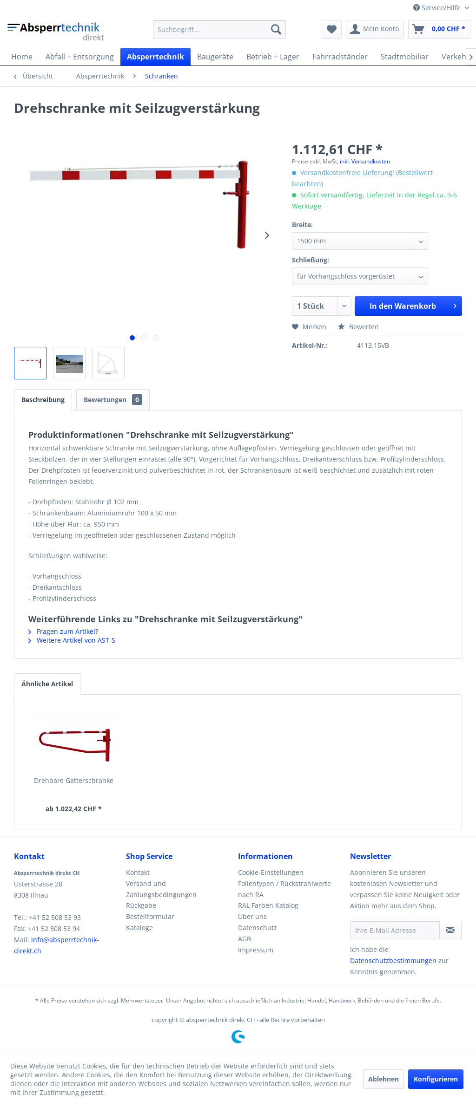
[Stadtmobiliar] (404, 56)
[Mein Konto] (375, 29)
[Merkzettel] (332, 29)
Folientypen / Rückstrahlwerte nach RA (284, 889)
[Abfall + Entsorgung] (79, 56)
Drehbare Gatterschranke (73, 780)
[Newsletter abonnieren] (450, 930)
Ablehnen (383, 1078)
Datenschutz (257, 927)
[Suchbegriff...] (219, 29)
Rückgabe (141, 905)
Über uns (252, 916)
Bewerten (358, 326)
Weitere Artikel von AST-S (71, 640)
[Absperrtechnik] (155, 56)
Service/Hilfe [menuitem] (438, 7)
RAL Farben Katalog (268, 905)
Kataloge (139, 927)
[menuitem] (219, 29)
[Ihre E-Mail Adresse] (395, 930)
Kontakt (138, 872)
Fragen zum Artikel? (63, 631)
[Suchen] (276, 29)
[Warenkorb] (439, 29)
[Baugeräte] (215, 56)
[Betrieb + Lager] (273, 56)
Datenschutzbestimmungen (393, 960)
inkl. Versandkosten (365, 161)
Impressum (255, 949)
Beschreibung (43, 399)
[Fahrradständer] (340, 56)
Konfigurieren (436, 1078)
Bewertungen (113, 399)
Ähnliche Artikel (47, 683)
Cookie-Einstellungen (271, 872)
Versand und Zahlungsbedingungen (161, 889)
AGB (244, 938)
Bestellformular (150, 916)
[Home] (22, 56)
